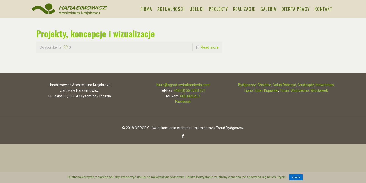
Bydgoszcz (247, 85)
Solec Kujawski (266, 90)
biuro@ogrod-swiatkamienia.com (183, 85)
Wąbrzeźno (300, 90)
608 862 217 (190, 96)
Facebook (183, 102)
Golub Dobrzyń (284, 85)
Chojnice (264, 85)
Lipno (248, 90)
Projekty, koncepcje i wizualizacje (95, 33)
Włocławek (319, 90)
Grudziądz (306, 85)
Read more (210, 47)
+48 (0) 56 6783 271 (190, 90)
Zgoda (296, 177)
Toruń (284, 90)
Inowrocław (325, 85)
